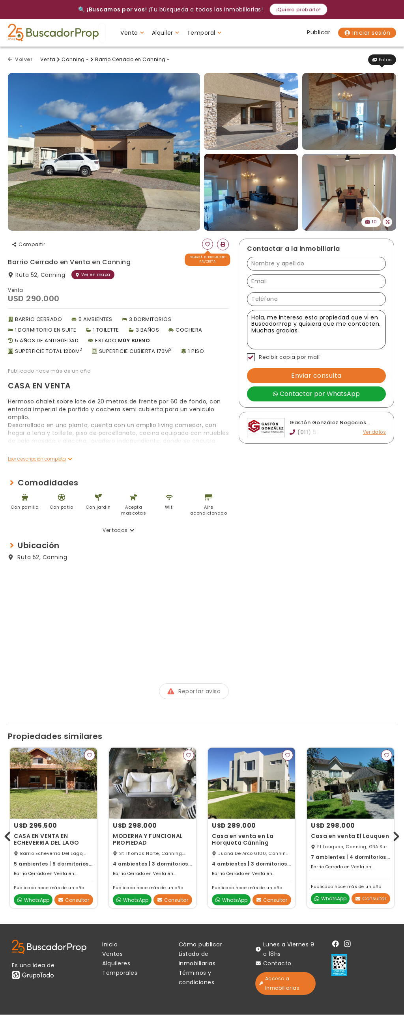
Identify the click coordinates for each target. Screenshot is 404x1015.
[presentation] (7, 835)
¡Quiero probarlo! (298, 9)
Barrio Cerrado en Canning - (132, 59)
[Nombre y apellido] (316, 264)
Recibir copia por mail (283, 357)
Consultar (73, 900)
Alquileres (116, 964)
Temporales (119, 973)
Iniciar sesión (367, 33)
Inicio (110, 945)
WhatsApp (33, 900)
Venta (48, 59)
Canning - (75, 59)
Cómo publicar (201, 945)
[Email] (316, 281)
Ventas (112, 954)
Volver (20, 59)
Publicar (318, 32)
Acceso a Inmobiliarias (279, 984)
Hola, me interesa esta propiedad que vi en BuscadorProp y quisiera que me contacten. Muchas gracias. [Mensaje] (316, 329)
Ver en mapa (92, 275)
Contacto (277, 964)
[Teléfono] (316, 299)
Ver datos (374, 432)
